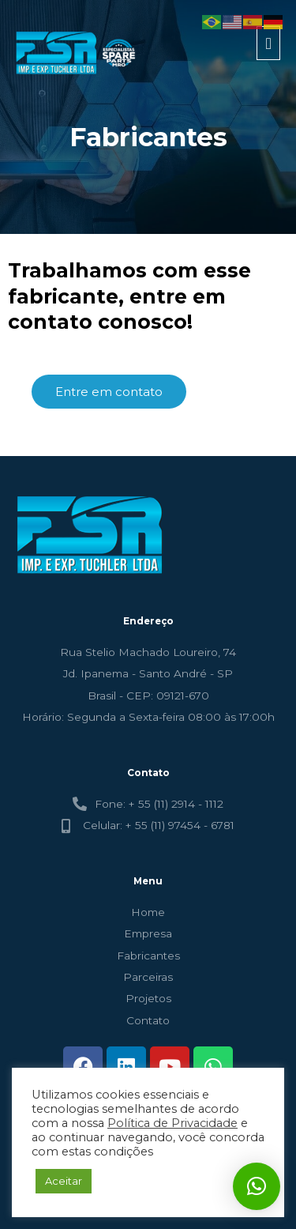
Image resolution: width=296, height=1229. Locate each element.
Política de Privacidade (172, 1123)
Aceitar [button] (63, 1180)
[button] (256, 1186)
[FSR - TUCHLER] (78, 53)
